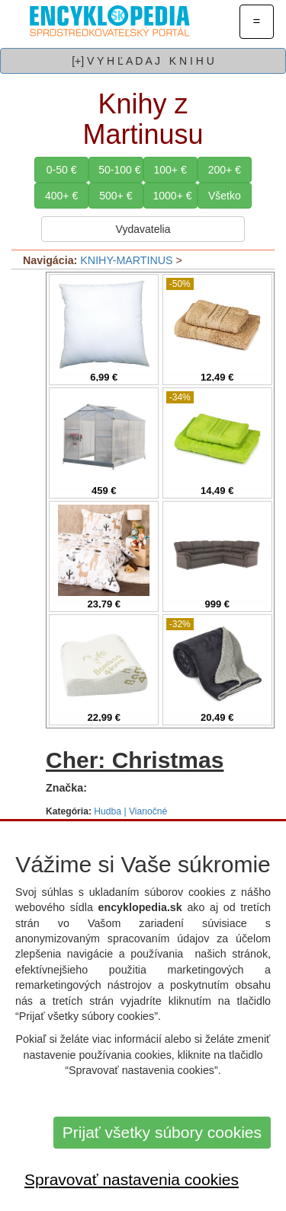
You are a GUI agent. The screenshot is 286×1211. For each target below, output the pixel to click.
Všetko (224, 196)
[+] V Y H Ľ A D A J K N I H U (143, 61)
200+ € (224, 170)
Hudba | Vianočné (130, 811)
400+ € (61, 196)
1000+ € (172, 196)
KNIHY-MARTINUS (126, 260)
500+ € (115, 196)
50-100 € (119, 170)
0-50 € (62, 170)
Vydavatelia (143, 229)
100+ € (170, 170)
